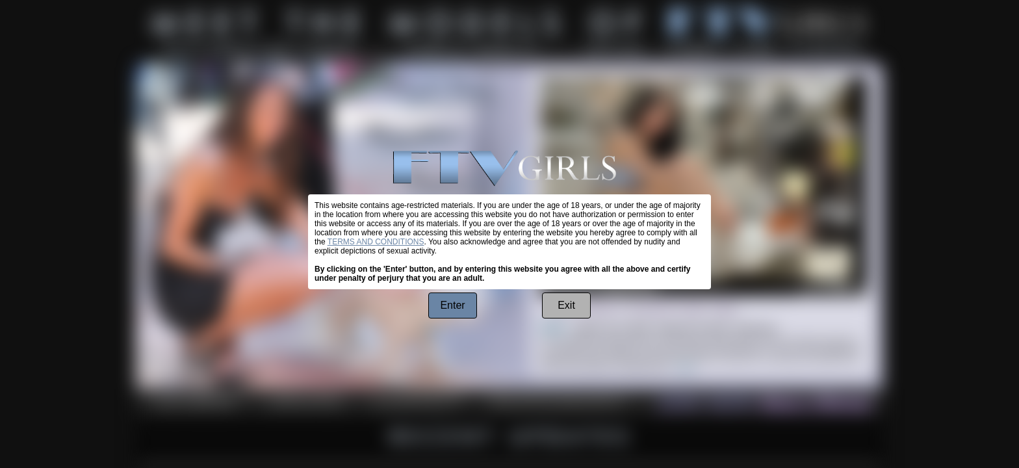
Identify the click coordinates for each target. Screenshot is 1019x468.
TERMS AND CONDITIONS (376, 241)
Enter (452, 305)
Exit (566, 305)
